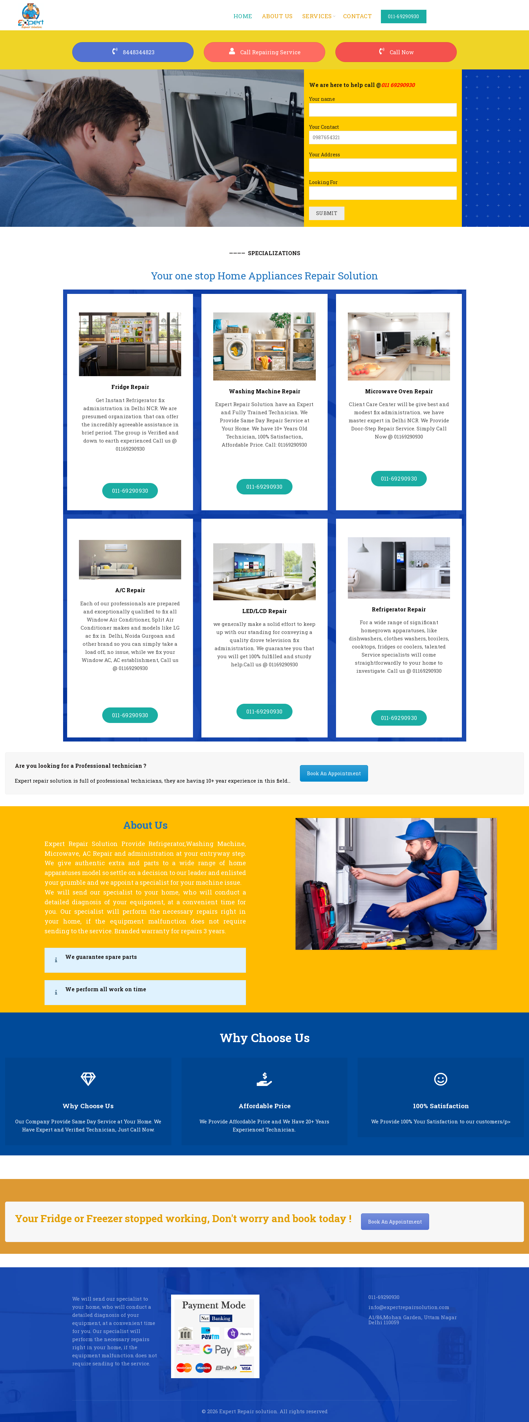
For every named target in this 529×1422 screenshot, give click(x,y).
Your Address (383, 160)
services (317, 16)
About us (277, 16)
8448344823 (133, 52)
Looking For (383, 187)
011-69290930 (403, 16)
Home (242, 16)
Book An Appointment (334, 773)
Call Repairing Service (265, 52)
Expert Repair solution (248, 1411)
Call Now (396, 52)
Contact (357, 16)
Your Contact (383, 132)
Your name (383, 104)
